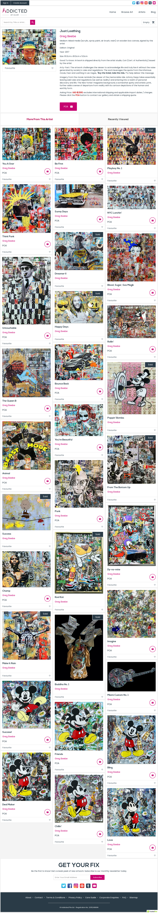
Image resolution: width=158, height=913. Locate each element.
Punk (57, 511)
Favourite (29, 68)
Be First (59, 164)
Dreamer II (60, 273)
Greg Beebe (68, 36)
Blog (153, 12)
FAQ (124, 897)
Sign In (5, 3)
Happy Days (61, 326)
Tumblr (150, 2)
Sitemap (133, 897)
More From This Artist (40, 119)
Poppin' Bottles (115, 418)
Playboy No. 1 (114, 168)
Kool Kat (59, 597)
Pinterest (146, 2)
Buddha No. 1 (62, 684)
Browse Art (127, 12)
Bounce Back (62, 384)
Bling (110, 767)
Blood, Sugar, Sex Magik (120, 285)
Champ (6, 591)
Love (110, 840)
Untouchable (9, 328)
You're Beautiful (63, 439)
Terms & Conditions (55, 897)
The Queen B (9, 401)
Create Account (20, 3)
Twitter (133, 2)
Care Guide (90, 897)
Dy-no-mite (113, 569)
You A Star (8, 164)
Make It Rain (9, 663)
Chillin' (58, 826)
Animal (6, 473)
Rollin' (110, 341)
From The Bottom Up (118, 487)
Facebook (137, 2)
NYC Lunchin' (114, 213)
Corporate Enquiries (109, 897)
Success (6, 534)
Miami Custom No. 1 (117, 695)
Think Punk (8, 236)
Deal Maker (8, 804)
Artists (141, 12)
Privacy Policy (75, 897)
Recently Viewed (118, 119)
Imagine (111, 641)
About (28, 897)
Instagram (141, 2)
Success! (7, 732)
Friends (59, 754)
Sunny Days (61, 211)
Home (112, 12)
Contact (154, 2)
